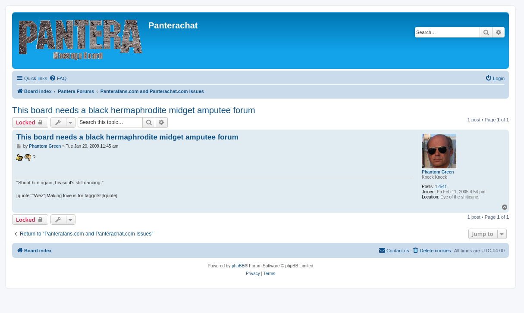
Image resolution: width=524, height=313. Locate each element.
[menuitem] (57, 78)
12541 (441, 186)
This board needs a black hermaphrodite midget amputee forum (133, 110)
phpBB (238, 265)
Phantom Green (438, 172)
